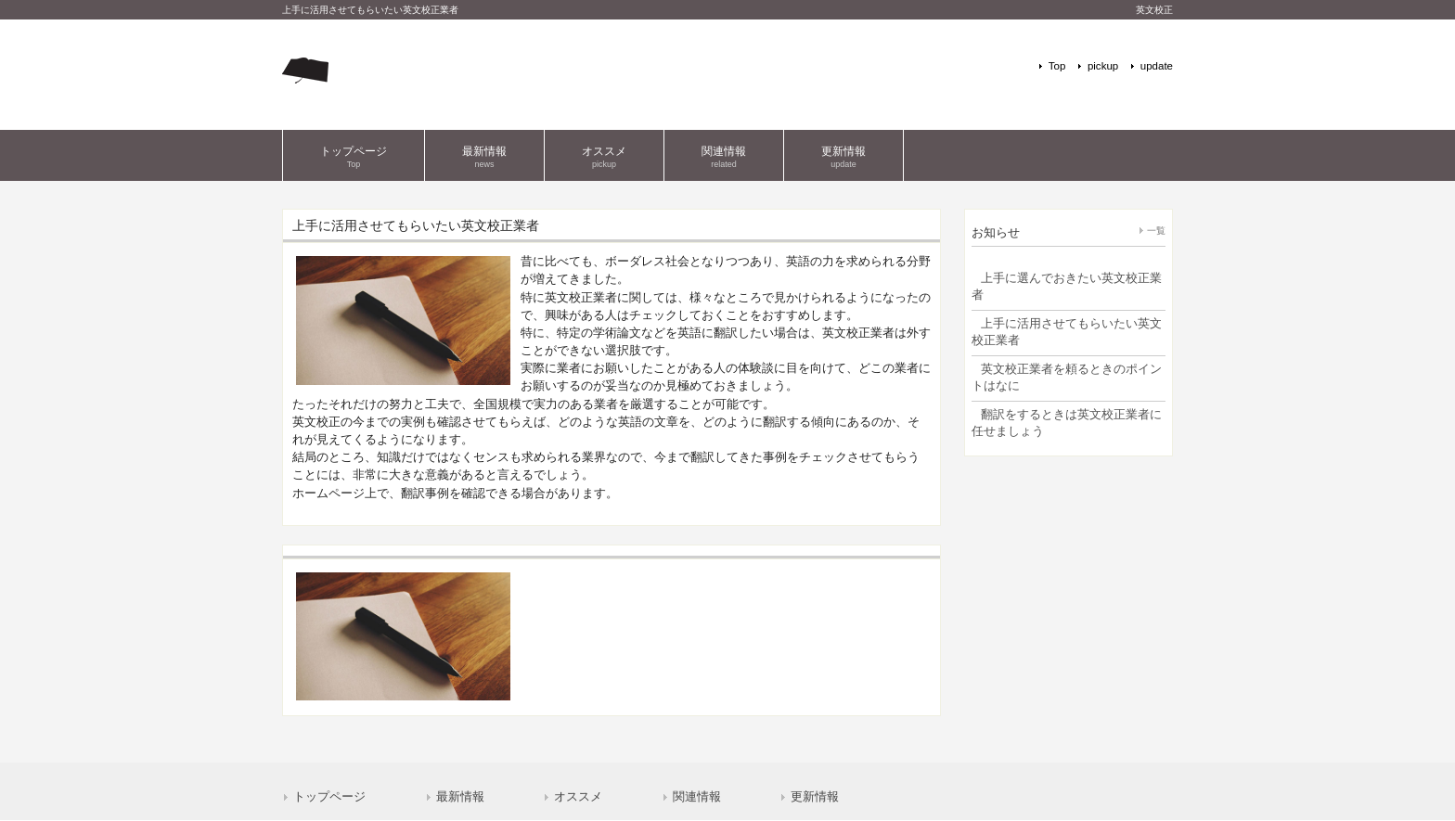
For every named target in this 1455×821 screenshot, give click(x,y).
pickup (1103, 65)
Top (1057, 65)
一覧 (1156, 230)
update (1156, 65)
